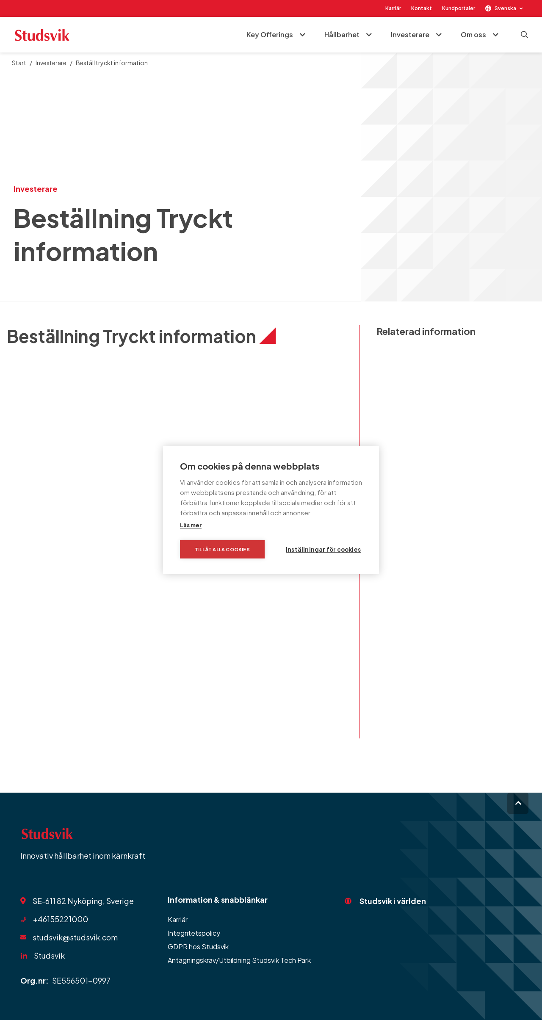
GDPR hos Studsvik (198, 946)
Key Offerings (269, 34)
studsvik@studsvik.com (75, 937)
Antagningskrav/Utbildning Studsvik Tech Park (239, 960)
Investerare (410, 34)
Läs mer (191, 525)
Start (19, 62)
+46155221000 (60, 919)
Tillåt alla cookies (222, 549)
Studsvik (49, 955)
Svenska (505, 8)
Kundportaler (458, 8)
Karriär (393, 8)
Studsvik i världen (392, 901)
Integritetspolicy (194, 933)
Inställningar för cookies (323, 549)
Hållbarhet (341, 34)
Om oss (473, 34)
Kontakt (421, 8)
